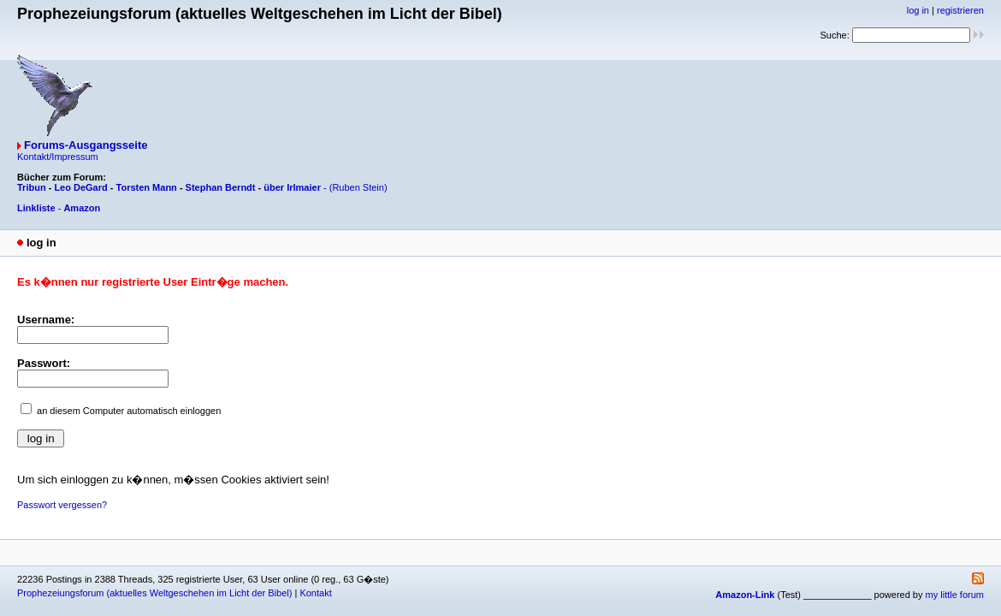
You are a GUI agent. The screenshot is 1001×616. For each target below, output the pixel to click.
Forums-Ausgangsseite (85, 145)
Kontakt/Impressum (57, 156)
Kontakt (315, 593)
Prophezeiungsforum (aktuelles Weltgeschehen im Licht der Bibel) (154, 593)
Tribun (31, 187)
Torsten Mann (146, 187)
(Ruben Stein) (358, 187)
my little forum (955, 594)
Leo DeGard (80, 187)
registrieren (960, 10)
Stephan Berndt (221, 187)
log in (918, 10)
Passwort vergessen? (62, 505)
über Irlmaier (292, 187)
